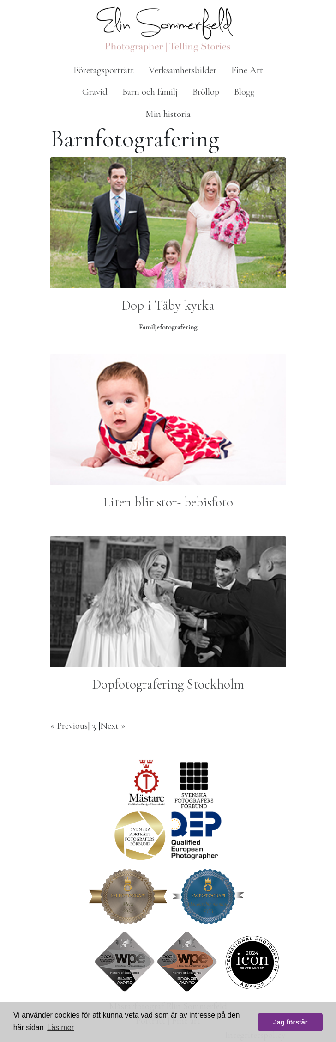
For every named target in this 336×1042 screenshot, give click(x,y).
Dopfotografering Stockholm (168, 684)
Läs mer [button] (60, 1027)
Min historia (168, 114)
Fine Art (247, 70)
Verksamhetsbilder (182, 70)
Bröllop (205, 91)
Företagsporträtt (103, 70)
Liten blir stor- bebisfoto (168, 502)
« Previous (69, 725)
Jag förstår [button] (290, 1022)
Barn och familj (150, 91)
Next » (112, 725)
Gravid (95, 91)
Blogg (244, 91)
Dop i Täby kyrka (168, 305)
